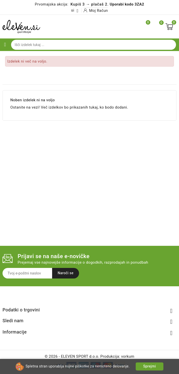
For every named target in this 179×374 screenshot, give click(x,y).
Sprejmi (149, 366)
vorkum (127, 356)
